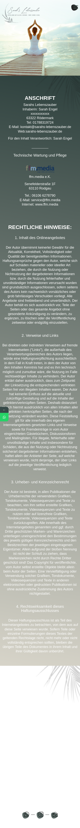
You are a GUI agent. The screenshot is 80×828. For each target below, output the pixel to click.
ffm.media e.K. (40, 177)
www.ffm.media (46, 204)
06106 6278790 (43, 195)
